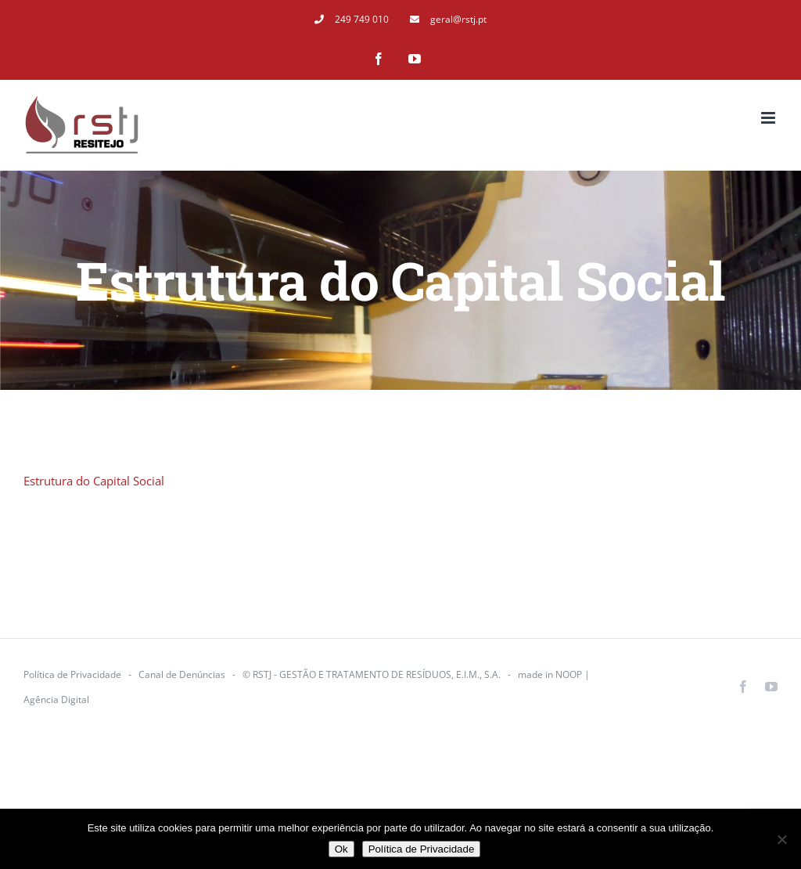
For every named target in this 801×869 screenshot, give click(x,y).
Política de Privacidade (72, 674)
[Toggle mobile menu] (769, 118)
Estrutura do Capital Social (93, 481)
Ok (341, 849)
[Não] (781, 839)
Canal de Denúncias (181, 674)
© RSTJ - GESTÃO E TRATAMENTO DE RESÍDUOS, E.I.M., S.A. (371, 674)
